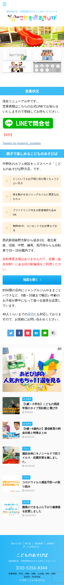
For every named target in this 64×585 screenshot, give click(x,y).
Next (61, 37)
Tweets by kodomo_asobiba (22, 143)
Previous (3, 37)
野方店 (28, 543)
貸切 (30, 314)
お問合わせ (34, 547)
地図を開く (32, 279)
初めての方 (16, 543)
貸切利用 (39, 543)
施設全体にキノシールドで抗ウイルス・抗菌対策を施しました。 (41, 457)
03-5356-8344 (32, 567)
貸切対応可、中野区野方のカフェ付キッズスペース (32, 561)
